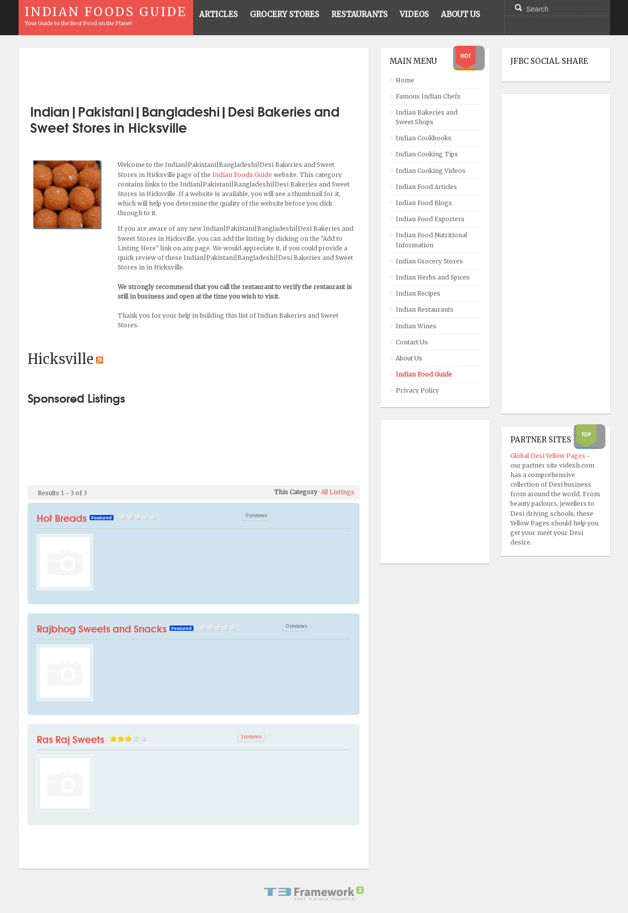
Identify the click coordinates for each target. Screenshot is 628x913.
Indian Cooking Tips (427, 154)
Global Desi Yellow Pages (548, 456)
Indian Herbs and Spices (433, 277)
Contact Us (412, 342)
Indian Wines (416, 326)
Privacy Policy (417, 390)
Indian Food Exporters (430, 219)
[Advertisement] (193, 72)
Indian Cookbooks (424, 138)
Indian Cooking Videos (431, 170)
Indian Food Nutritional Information (431, 239)
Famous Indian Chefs (428, 96)
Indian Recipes (418, 293)
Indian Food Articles (426, 187)
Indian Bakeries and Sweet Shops (427, 117)
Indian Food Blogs (424, 203)
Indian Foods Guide (243, 174)
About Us (409, 358)
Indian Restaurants (425, 309)
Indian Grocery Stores (429, 261)
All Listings (337, 492)
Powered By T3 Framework (314, 893)
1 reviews (251, 737)
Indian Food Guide (424, 374)
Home (405, 80)
